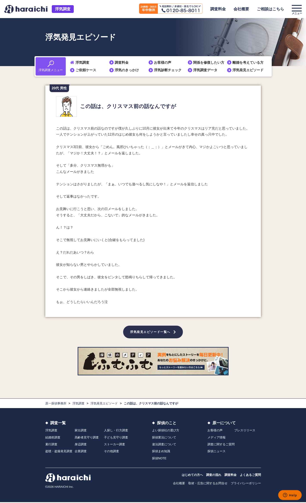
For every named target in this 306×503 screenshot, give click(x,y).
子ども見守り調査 (116, 438)
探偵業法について (164, 438)
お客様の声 (162, 62)
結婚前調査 (52, 438)
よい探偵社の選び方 (165, 431)
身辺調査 (81, 445)
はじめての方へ (192, 475)
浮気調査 (63, 9)
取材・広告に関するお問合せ (208, 484)
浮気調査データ (205, 70)
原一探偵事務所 (55, 404)
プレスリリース (244, 431)
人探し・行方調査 (116, 431)
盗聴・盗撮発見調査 (58, 452)
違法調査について (164, 445)
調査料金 (218, 9)
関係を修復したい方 (208, 62)
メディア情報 (216, 438)
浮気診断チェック (168, 70)
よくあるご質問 (250, 475)
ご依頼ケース (85, 70)
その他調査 (111, 452)
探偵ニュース (216, 452)
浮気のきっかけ (127, 70)
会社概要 (241, 9)
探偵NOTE (159, 459)
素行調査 (51, 445)
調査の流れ (213, 475)
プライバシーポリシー (246, 484)
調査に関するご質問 (221, 445)
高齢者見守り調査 (87, 438)
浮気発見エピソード (248, 70)
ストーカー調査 (114, 445)
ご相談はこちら (270, 9)
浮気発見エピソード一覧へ (150, 332)
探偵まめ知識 (161, 452)
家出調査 (81, 431)
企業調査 (81, 452)
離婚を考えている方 (248, 62)
